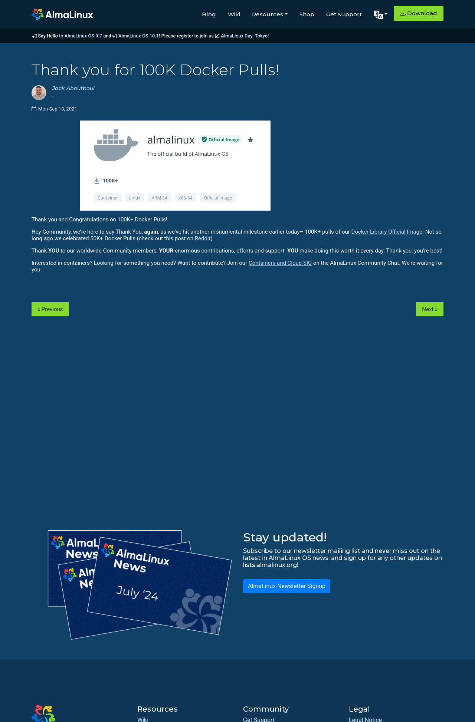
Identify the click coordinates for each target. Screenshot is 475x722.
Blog (209, 14)
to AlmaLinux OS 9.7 (80, 36)
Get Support (344, 14)
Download (418, 13)
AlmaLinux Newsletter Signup (286, 586)
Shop (306, 14)
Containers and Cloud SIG (280, 263)
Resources (267, 14)
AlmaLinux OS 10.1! (139, 36)
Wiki (234, 14)
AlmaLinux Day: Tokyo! (245, 36)
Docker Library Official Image (387, 231)
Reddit (203, 238)
